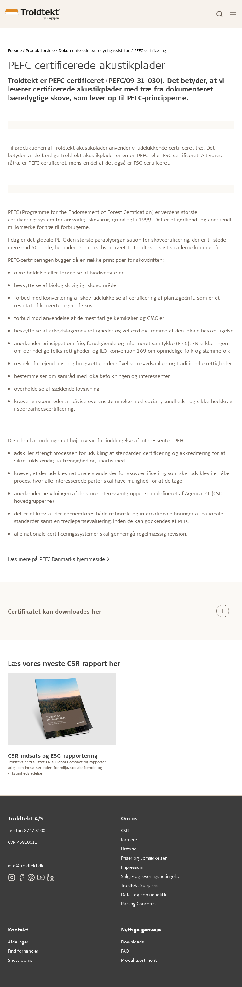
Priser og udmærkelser (144, 858)
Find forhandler (23, 951)
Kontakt (18, 929)
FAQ (125, 951)
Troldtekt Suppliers (139, 885)
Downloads (132, 942)
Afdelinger (18, 942)
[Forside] (32, 14)
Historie (128, 849)
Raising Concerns (138, 904)
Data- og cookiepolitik (144, 894)
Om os (129, 818)
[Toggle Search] (219, 14)
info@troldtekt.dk (25, 865)
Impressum (132, 867)
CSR (125, 830)
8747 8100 (34, 830)
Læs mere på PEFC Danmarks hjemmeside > (59, 558)
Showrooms (20, 960)
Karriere (129, 840)
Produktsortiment (139, 960)
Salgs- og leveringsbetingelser (151, 876)
